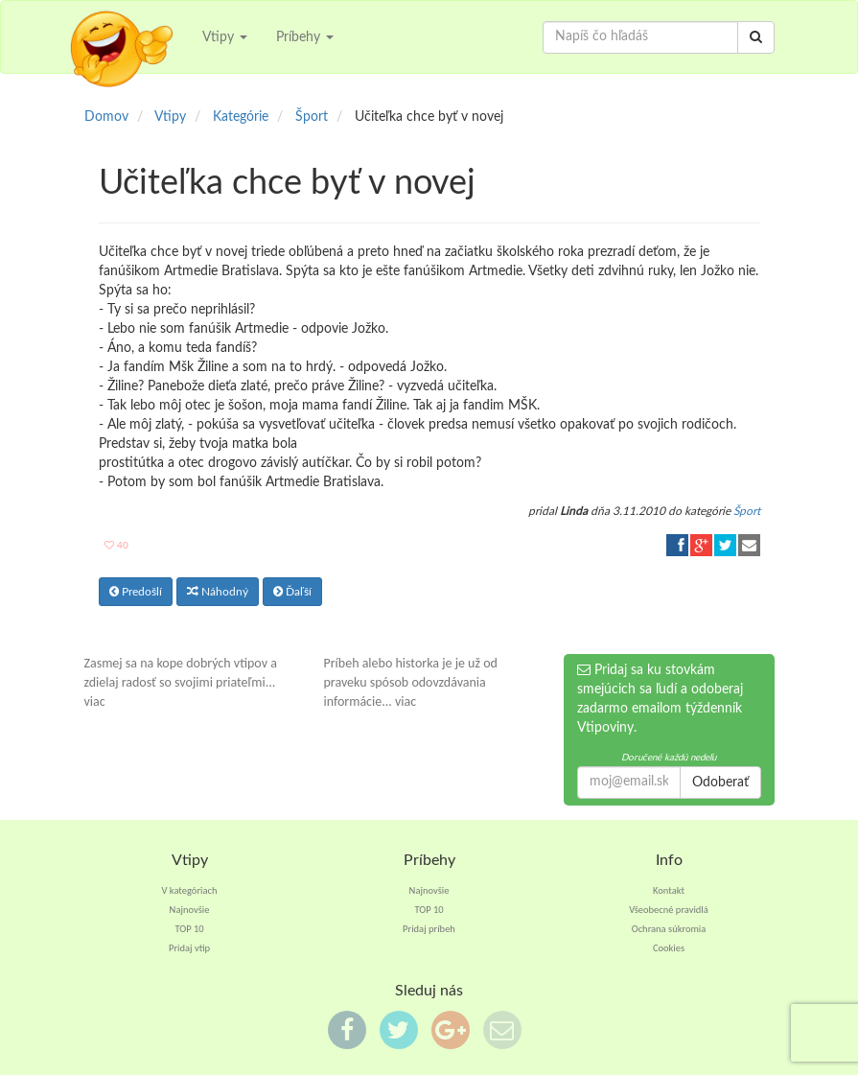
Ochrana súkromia (669, 929)
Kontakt (668, 890)
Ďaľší (292, 591)
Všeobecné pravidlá (668, 909)
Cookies (668, 948)
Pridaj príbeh (429, 929)
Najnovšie (190, 909)
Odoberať (720, 782)
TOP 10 (188, 929)
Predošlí (135, 591)
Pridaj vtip (189, 948)
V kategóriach (190, 890)
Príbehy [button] (305, 37)
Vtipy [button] (224, 37)
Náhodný (217, 591)
